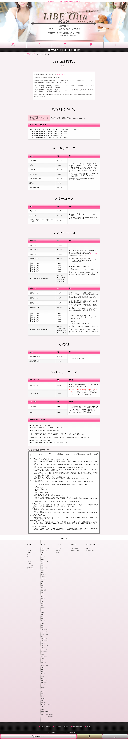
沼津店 (42, 627)
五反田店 (43, 574)
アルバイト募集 (74, 548)
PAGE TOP (64, 537)
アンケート (29, 554)
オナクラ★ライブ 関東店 (47, 714)
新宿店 (42, 563)
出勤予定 (29, 552)
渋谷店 (42, 565)
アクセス (58, 552)
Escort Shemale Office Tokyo (46, 708)
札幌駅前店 (44, 550)
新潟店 (42, 612)
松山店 (42, 674)
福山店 (42, 669)
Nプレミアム (44, 610)
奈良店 (42, 660)
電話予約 (58, 550)
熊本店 (42, 691)
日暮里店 (43, 572)
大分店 (42, 689)
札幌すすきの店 (45, 548)
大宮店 (42, 596)
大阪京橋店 (44, 647)
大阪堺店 (43, 643)
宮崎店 (42, 696)
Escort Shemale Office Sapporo (46, 705)
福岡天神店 (44, 682)
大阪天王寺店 (44, 645)
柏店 (42, 601)
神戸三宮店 (44, 651)
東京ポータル (44, 561)
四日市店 (43, 636)
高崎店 (42, 605)
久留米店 (43, 687)
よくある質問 (30, 565)
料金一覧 (29, 550)
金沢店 (42, 616)
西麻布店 (43, 576)
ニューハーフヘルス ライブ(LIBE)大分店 (63, 732)
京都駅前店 (44, 658)
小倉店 (42, 685)
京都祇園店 (44, 656)
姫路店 (42, 654)
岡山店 (42, 667)
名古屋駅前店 (44, 629)
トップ (28, 548)
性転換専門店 (44, 665)
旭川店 (42, 554)
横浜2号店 (43, 590)
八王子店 (43, 579)
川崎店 (42, 592)
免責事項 (88, 548)
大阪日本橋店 (44, 640)
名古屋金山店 (44, 634)
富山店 (42, 614)
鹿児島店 (43, 698)
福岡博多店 (44, 680)
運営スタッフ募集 (75, 550)
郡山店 (42, 559)
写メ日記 (29, 563)
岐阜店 (42, 621)
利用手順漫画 (30, 568)
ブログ (28, 557)
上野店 (42, 570)
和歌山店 (43, 662)
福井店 (42, 618)
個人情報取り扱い (90, 550)
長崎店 (42, 693)
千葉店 (42, 598)
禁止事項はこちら (61, 74)
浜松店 (42, 625)
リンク (28, 559)
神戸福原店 (44, 649)
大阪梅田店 (44, 638)
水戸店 (42, 594)
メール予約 (58, 548)
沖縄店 (42, 700)
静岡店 (42, 623)
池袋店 (42, 585)
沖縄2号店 (43, 702)
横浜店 (42, 587)
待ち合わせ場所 (93, 253)
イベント (29, 561)
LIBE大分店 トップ (29, 54)
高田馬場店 (44, 568)
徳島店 (42, 678)
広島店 (42, 671)
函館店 (42, 552)
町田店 (42, 581)
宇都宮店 (43, 607)
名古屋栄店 (44, 632)
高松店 (42, 676)
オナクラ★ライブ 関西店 (47, 716)
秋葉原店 (43, 583)
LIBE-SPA (43, 719)
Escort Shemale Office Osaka (46, 712)
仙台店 (42, 557)
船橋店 (42, 603)
